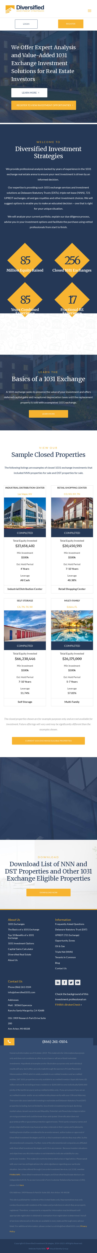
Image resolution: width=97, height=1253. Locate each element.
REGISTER (70, 23)
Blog (57, 963)
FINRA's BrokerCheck (67, 1004)
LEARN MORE (29, 92)
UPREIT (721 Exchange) (67, 935)
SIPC (18, 1174)
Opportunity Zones (65, 940)
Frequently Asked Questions (69, 924)
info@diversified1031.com (21, 992)
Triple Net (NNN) (64, 952)
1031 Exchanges (16, 924)
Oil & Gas (60, 946)
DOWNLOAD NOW (48, 892)
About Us (13, 960)
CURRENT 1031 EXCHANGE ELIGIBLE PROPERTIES (48, 740)
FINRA (13, 1174)
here (22, 1185)
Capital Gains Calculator (20, 949)
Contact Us (61, 968)
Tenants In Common (65, 957)
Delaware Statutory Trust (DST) (71, 929)
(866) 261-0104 (23, 987)
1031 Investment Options (21, 943)
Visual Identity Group (59, 1248)
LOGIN (26, 24)
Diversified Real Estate (19, 954)
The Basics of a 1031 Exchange (23, 929)
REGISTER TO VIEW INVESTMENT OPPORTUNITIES (44, 105)
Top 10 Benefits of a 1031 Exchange (21, 936)
